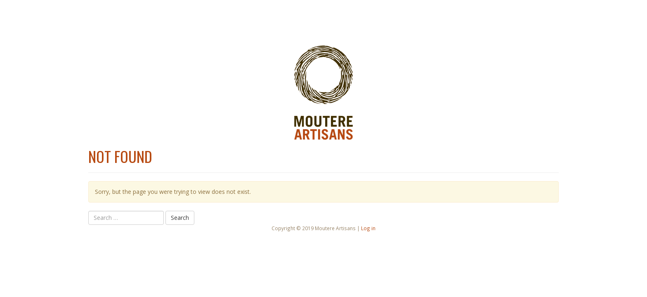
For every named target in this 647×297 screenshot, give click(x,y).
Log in (368, 228)
